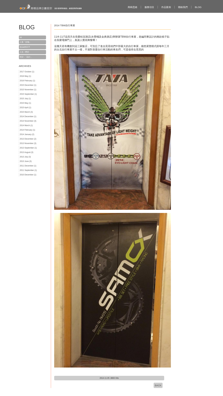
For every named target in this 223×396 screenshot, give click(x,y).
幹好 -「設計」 (26, 57)
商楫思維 (132, 7)
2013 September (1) (28, 148)
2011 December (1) (28, 166)
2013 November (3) (28, 143)
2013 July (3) (25, 157)
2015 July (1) (25, 98)
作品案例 (166, 7)
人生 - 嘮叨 (24, 52)
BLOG (198, 7)
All (21, 37)
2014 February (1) (27, 130)
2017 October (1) (27, 72)
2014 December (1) (28, 116)
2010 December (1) (28, 175)
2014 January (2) (27, 134)
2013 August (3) (26, 152)
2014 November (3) (28, 121)
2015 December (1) (28, 85)
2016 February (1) (27, 81)
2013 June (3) (26, 161)
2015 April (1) (25, 107)
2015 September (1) (28, 94)
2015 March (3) (26, 112)
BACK (158, 385)
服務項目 (149, 7)
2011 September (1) (28, 170)
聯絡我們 (183, 7)
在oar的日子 (25, 47)
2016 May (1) (25, 76)
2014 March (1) (26, 125)
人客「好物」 (25, 42)
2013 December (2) (28, 139)
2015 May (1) (25, 103)
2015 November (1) (28, 89)
